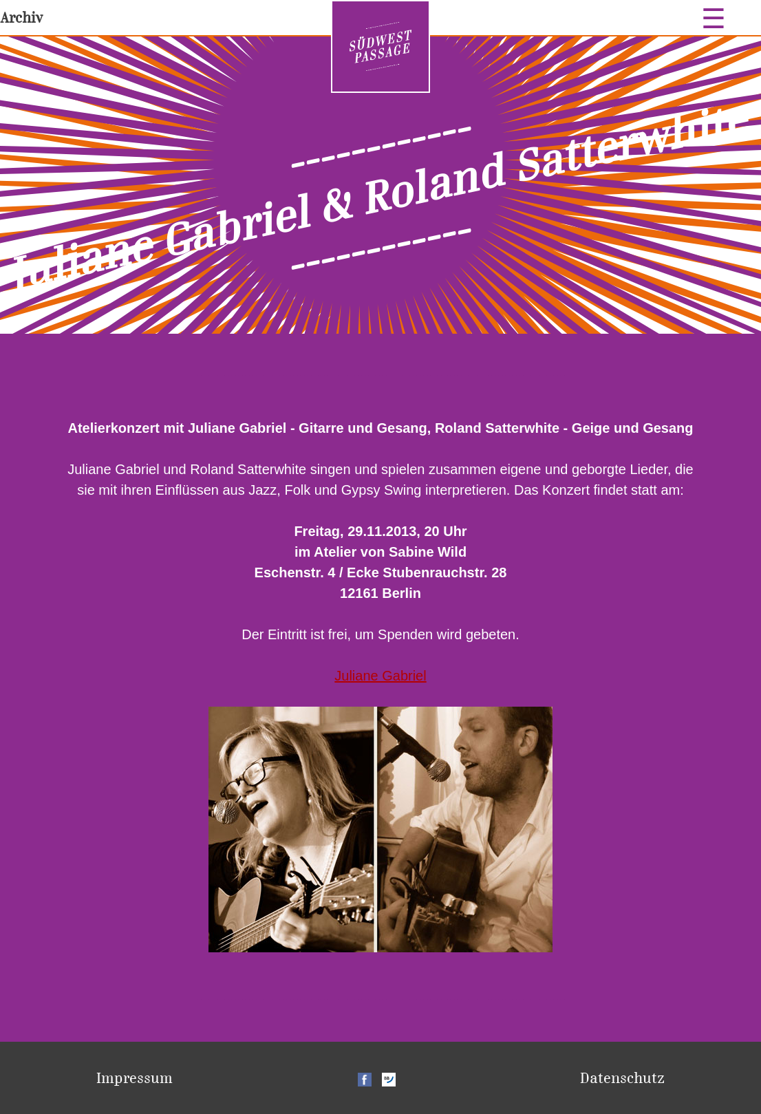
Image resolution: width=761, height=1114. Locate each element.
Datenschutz (622, 1077)
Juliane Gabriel (380, 675)
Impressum (134, 1077)
